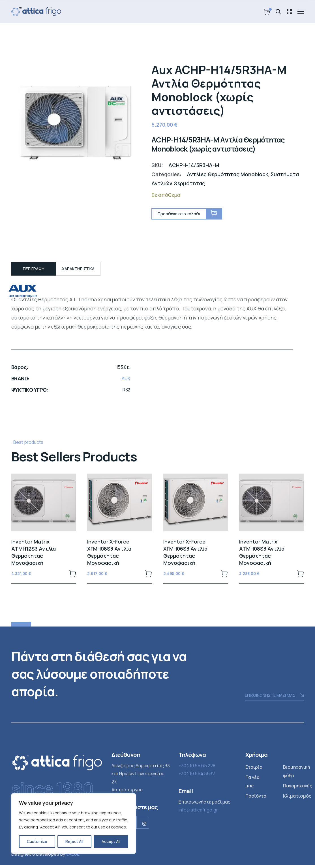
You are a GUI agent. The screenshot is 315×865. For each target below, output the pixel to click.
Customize (37, 841)
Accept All (111, 841)
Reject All (74, 841)
